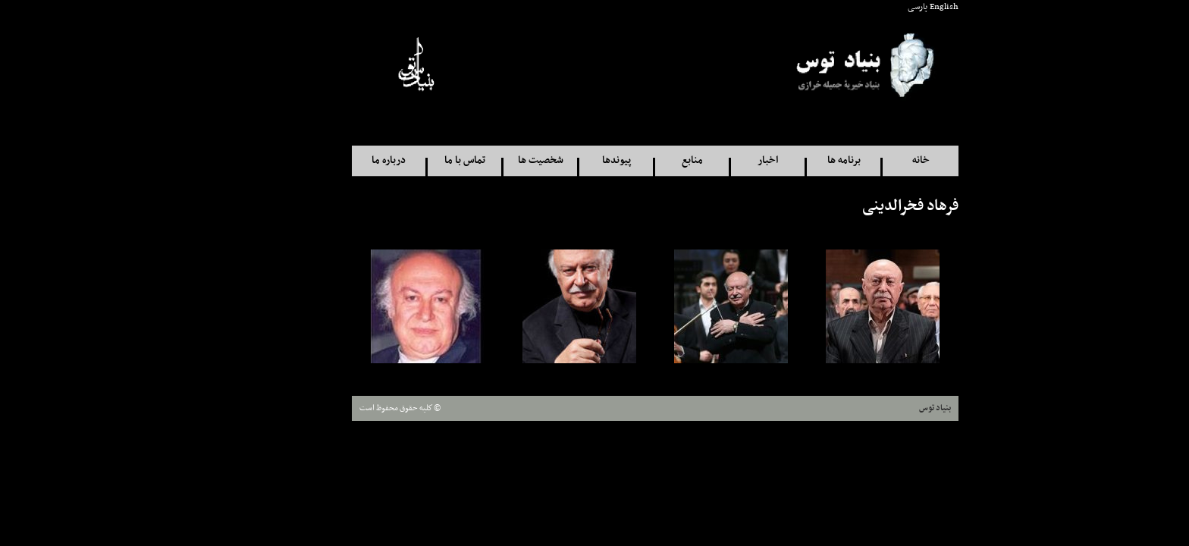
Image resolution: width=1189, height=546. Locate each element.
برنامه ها (783, 160)
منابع (631, 160)
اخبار (707, 160)
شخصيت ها (480, 160)
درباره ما (328, 160)
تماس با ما (404, 160)
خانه (860, 160)
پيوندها (555, 160)
